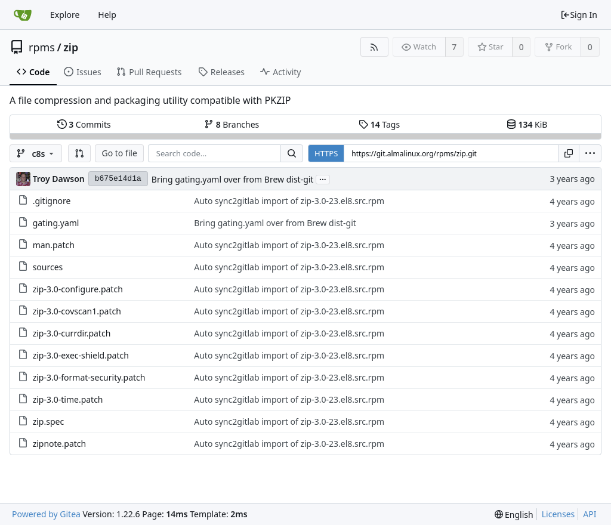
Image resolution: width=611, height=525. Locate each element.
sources (48, 267)
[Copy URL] (568, 153)
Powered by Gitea (46, 514)
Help (107, 14)
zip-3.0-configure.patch (78, 289)
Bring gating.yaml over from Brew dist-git (233, 179)
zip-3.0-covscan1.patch (77, 311)
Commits (84, 124)
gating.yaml (56, 222)
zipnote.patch (60, 443)
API (589, 514)
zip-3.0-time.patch (68, 399)
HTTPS (326, 153)
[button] (79, 153)
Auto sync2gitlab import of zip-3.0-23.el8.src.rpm (289, 200)
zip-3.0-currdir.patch (72, 333)
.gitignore (52, 200)
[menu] (590, 153)
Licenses (558, 514)
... (322, 179)
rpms (42, 47)
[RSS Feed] (374, 47)
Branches (231, 124)
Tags (379, 124)
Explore (64, 14)
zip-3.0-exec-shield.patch (81, 355)
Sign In (578, 14)
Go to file (119, 153)
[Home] (22, 15)
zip (70, 47)
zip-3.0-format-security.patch (89, 377)
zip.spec (48, 421)
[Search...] (291, 153)
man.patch (54, 245)
